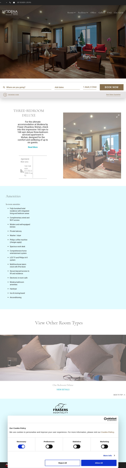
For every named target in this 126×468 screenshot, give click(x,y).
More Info (107, 456)
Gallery (102, 12)
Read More (33, 147)
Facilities (82, 12)
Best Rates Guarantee (113, 94)
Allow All (99, 463)
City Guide (119, 12)
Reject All (62, 463)
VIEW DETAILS (63, 396)
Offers (93, 12)
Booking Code (13, 95)
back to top (119, 395)
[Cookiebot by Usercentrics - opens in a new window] (106, 419)
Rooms (70, 12)
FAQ (109, 12)
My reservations (24, 3)
